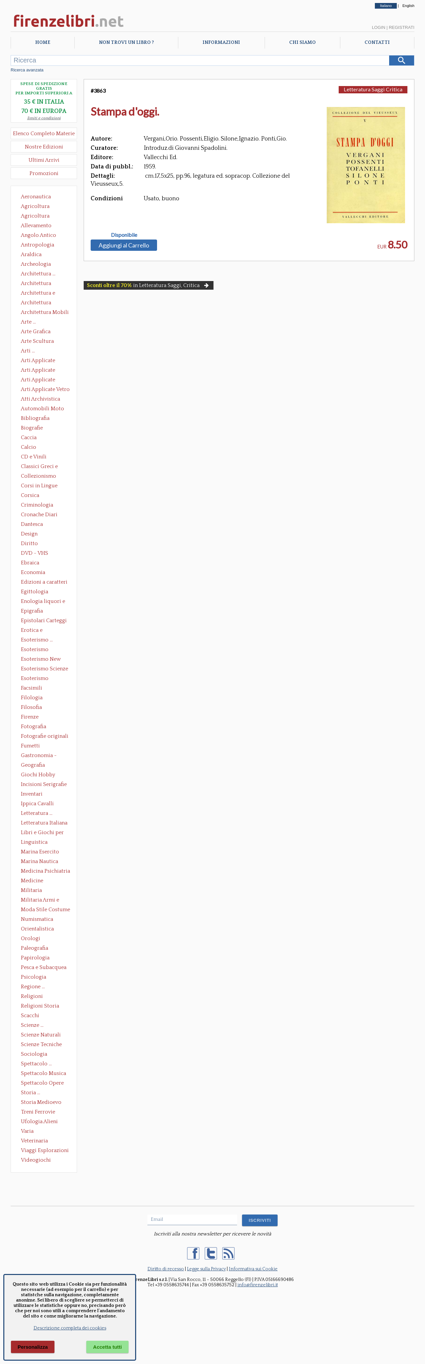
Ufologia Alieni (39, 1121)
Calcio (28, 447)
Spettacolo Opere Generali (42, 1083)
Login (378, 27)
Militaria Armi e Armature (40, 900)
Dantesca (32, 524)
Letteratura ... (36, 813)
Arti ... (28, 351)
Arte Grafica (35, 332)
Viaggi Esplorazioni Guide (45, 1151)
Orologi (30, 938)
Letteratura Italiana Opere (44, 823)
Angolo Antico (38, 235)
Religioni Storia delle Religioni (40, 1006)
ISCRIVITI (260, 1220)
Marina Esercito (40, 852)
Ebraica (30, 563)
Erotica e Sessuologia (35, 630)
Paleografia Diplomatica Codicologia (36, 948)
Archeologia (36, 264)
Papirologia (35, 958)
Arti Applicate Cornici (38, 370)
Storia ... (30, 1093)
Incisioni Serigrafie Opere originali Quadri (44, 785)
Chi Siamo (302, 42)
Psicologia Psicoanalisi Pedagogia (35, 977)
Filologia (31, 698)
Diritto (29, 543)
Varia (27, 1131)
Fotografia (33, 727)
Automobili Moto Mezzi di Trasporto (44, 409)
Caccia (29, 437)
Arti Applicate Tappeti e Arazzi (40, 380)
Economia (33, 572)
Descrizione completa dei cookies (70, 1328)
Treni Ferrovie (38, 1112)
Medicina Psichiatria (45, 871)
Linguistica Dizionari (34, 842)
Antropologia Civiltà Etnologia (41, 245)
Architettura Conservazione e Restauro (40, 284)
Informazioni (221, 42)
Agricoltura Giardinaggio (37, 216)
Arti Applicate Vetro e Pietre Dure (45, 390)
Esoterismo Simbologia (35, 679)
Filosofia (31, 707)
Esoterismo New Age (41, 659)
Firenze (30, 717)
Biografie (32, 428)
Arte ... (28, 322)
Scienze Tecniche (41, 1044)
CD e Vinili (33, 457)
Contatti (377, 42)
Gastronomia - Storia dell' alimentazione (39, 756)
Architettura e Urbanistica (38, 293)
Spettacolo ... (36, 1064)
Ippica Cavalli (37, 804)
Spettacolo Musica (43, 1073)
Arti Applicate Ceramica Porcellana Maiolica (45, 361)
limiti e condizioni (44, 118)
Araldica (31, 254)
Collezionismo (38, 476)
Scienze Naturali (41, 1035)
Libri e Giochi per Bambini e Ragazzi (43, 833)
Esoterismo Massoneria (34, 650)
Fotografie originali (44, 736)
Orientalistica (37, 929)
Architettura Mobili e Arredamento (45, 313)
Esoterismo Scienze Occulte (44, 669)
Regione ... (33, 987)
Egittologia (34, 592)
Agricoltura (35, 206)
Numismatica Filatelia (37, 920)
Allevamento (36, 226)
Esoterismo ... (37, 640)
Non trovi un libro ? (126, 42)
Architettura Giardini (36, 303)
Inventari (31, 794)
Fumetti (30, 746)
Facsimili (31, 688)
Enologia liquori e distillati (43, 602)
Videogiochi (36, 1160)
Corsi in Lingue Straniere (39, 486)
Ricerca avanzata (27, 69)
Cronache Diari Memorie (39, 515)
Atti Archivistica (40, 399)
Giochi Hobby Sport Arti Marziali (44, 775)
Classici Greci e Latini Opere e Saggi (45, 467)
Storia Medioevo (41, 1102)
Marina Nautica (39, 861)
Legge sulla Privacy (206, 1269)
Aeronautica (36, 197)
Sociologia (34, 1054)
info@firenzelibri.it (257, 1285)
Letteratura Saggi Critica (373, 89)
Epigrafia (32, 611)
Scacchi (30, 1016)
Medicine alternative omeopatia (34, 881)
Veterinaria (34, 1141)
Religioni (32, 996)
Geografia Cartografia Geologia (34, 765)
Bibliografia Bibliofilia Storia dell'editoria (41, 419)
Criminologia (37, 505)
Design (29, 534)
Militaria (31, 890)
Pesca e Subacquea (43, 967)
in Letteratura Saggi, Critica (148, 285)
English (408, 6)
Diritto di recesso (165, 1269)
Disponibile (124, 235)
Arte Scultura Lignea (37, 341)
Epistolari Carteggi (44, 621)
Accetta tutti (107, 1347)
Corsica (30, 495)
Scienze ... (32, 1025)
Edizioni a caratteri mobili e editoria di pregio (44, 582)
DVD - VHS (34, 553)
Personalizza (33, 1347)
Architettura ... (38, 274)
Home (42, 42)
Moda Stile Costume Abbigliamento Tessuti (45, 910)
